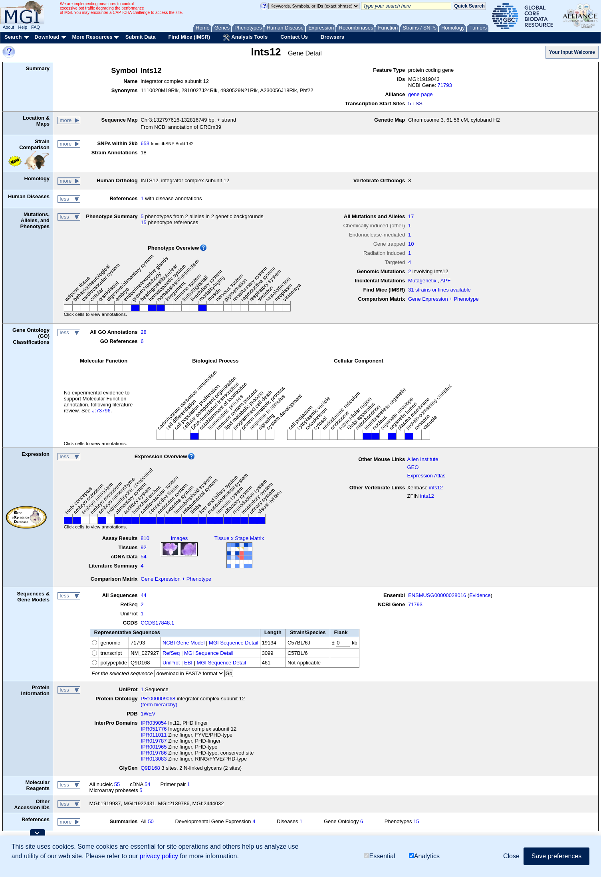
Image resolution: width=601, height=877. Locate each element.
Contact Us (294, 37)
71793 (445, 85)
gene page (420, 94)
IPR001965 (154, 747)
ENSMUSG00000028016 (437, 595)
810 (145, 538)
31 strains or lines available (439, 290)
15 (143, 222)
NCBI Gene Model (184, 643)
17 (411, 216)
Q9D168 (150, 768)
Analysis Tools (245, 37)
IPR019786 (154, 753)
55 (117, 784)
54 (143, 557)
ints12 (436, 488)
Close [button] (511, 856)
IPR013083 (154, 759)
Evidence (479, 595)
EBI (188, 663)
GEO (413, 467)
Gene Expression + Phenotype (443, 299)
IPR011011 (154, 735)
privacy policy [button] (159, 856)
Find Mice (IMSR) (189, 37)
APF (445, 281)
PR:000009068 (158, 699)
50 (150, 821)
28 (143, 332)
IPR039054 (154, 723)
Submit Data (140, 37)
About (8, 27)
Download (46, 37)
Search (13, 37)
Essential (379, 856)
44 (143, 595)
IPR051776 (154, 729)
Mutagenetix (422, 281)
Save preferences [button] (556, 856)
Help (22, 27)
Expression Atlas (426, 476)
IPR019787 (154, 741)
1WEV (148, 714)
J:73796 (101, 411)
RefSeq (171, 653)
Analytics (424, 856)
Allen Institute (422, 459)
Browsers (332, 37)
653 (145, 143)
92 (143, 547)
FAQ (35, 27)
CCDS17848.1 (157, 623)
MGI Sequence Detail (233, 643)
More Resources (92, 37)
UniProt (171, 663)
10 (411, 244)
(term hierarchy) (159, 705)
